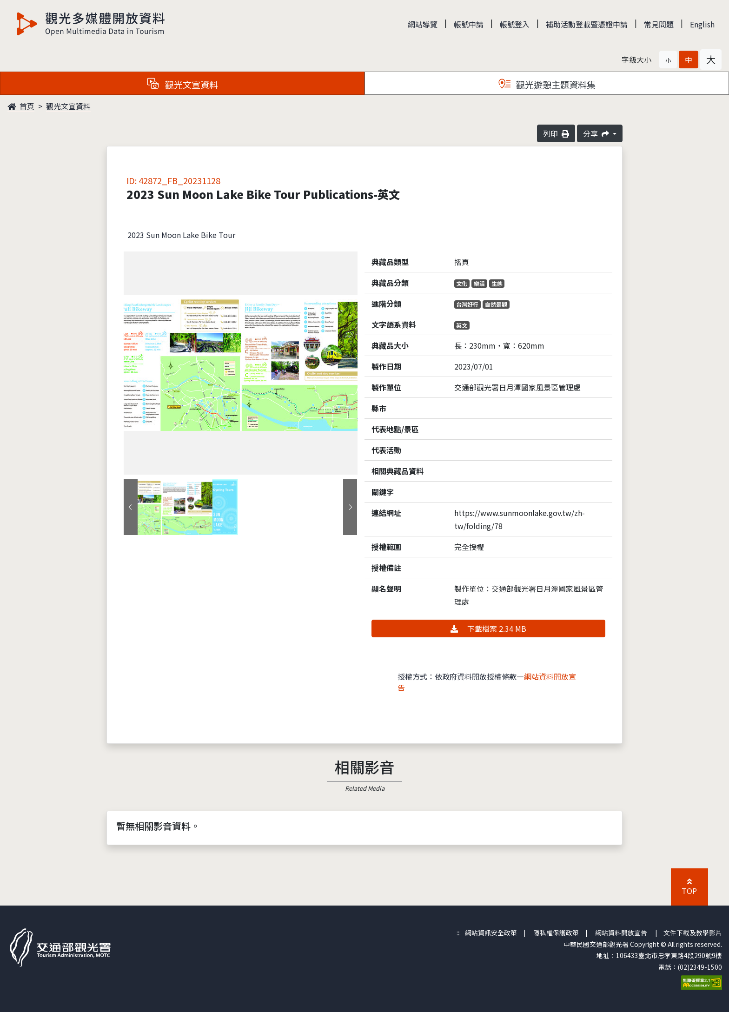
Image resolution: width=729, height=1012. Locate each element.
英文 (461, 325)
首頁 (20, 106)
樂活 (479, 283)
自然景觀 (496, 304)
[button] (668, 59)
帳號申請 (469, 24)
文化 (461, 283)
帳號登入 (515, 24)
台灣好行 (467, 304)
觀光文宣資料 (68, 106)
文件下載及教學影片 (692, 932)
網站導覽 (422, 24)
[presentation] (131, 507)
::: (459, 932)
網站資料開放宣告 (621, 932)
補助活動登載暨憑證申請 (587, 24)
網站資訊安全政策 (491, 932)
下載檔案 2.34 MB (488, 628)
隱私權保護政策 (556, 932)
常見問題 (659, 24)
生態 (497, 283)
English (702, 24)
